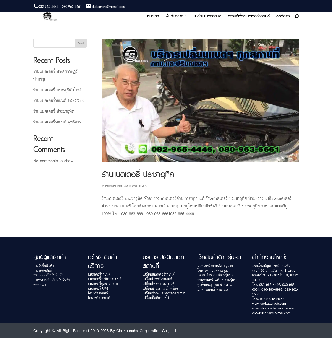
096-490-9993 (271, 289)
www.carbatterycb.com (269, 303)
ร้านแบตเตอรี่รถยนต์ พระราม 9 (58, 100)
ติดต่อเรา (283, 16)
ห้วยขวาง (143, 186)
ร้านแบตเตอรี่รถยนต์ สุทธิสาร (57, 121)
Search (81, 43)
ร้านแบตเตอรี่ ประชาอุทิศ (138, 174)
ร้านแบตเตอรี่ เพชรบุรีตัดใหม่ (57, 90)
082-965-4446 (269, 284)
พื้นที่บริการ (174, 16)
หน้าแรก (153, 16)
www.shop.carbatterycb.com (273, 308)
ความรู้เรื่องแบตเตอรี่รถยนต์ (249, 16)
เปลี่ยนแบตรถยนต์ (207, 16)
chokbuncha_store (113, 186)
